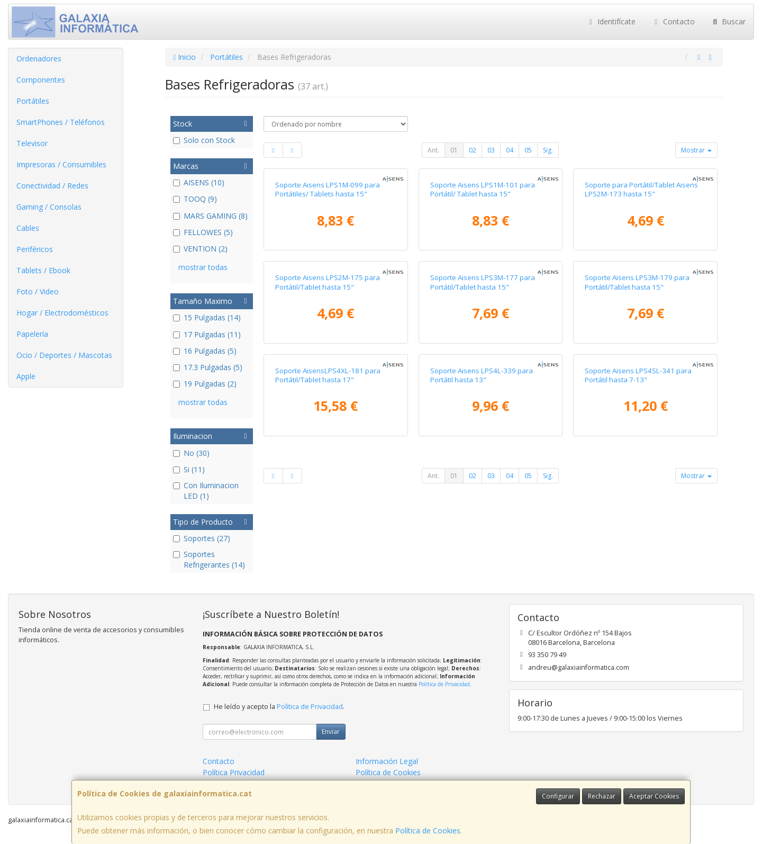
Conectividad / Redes (52, 186)
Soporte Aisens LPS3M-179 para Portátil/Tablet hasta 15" (637, 282)
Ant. (433, 150)
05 (528, 150)
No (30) (191, 453)
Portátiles (32, 101)
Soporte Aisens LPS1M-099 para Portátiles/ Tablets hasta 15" (327, 189)
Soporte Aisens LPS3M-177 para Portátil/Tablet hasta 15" (482, 282)
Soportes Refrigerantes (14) (209, 559)
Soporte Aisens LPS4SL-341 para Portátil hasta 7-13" (638, 375)
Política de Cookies (427, 830)
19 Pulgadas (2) (205, 384)
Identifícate (611, 21)
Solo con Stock (204, 140)
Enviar (331, 731)
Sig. (548, 150)
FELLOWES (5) (203, 232)
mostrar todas (203, 267)
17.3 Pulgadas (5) (207, 367)
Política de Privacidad (444, 684)
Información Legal (387, 761)
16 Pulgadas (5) (205, 351)
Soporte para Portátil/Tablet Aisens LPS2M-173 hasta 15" (641, 189)
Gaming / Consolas (48, 207)
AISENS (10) (198, 182)
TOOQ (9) (195, 199)
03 (491, 150)
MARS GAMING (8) (210, 216)
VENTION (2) (200, 249)
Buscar (728, 21)
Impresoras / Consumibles (61, 164)
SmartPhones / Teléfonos (60, 122)
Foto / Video (37, 291)
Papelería (32, 334)
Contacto (673, 21)
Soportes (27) (201, 538)
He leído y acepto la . (279, 706)
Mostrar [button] (696, 150)
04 (509, 150)
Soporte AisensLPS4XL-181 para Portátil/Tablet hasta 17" (327, 375)
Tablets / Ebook (43, 270)
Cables (27, 228)
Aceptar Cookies (654, 796)
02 (472, 150)
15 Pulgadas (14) (207, 317)
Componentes (40, 80)
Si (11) (189, 469)
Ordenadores (38, 58)
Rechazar (601, 796)
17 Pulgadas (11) (207, 334)
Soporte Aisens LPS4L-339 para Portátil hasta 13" (481, 375)
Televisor (32, 143)
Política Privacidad (234, 772)
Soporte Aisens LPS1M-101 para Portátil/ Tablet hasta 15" (482, 189)
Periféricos (34, 249)
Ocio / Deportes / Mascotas (64, 355)
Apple (25, 376)
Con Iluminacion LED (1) (206, 490)
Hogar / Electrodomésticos (62, 313)
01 (454, 150)
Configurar (558, 796)
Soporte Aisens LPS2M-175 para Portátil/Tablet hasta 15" (327, 282)
